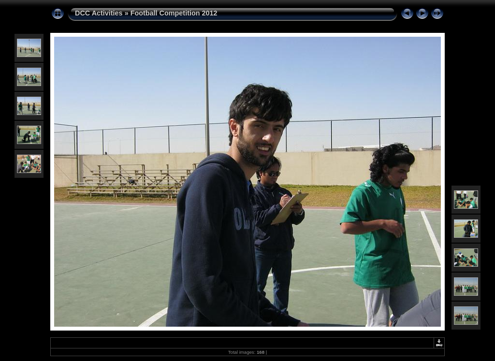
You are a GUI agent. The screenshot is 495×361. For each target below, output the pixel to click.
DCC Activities (100, 13)
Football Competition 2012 (174, 13)
